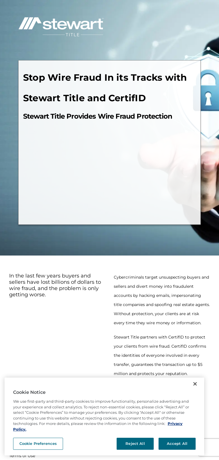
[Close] (195, 384)
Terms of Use (22, 455)
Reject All (135, 443)
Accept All (177, 443)
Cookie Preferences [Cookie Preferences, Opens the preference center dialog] (38, 443)
